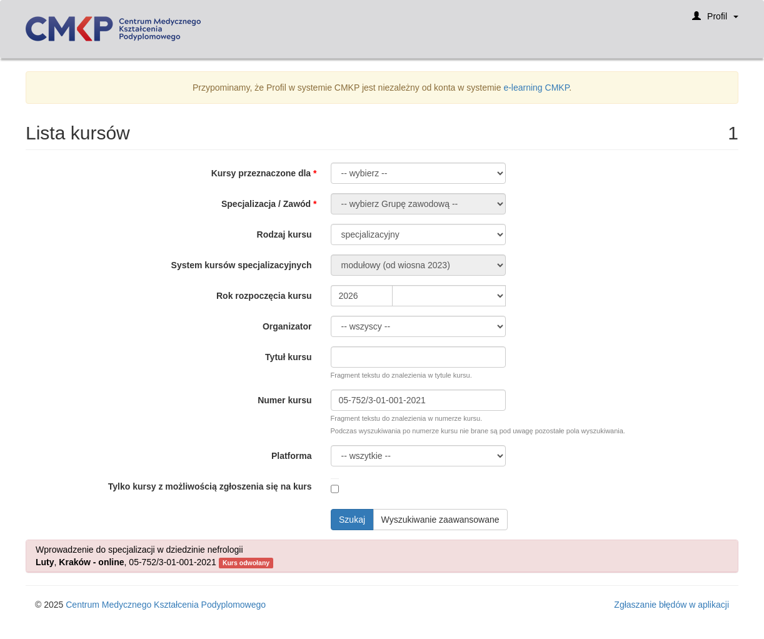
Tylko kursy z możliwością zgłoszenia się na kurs (210, 486)
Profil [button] (715, 20)
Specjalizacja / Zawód (266, 204)
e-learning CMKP (536, 88)
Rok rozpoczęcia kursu (264, 296)
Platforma (291, 456)
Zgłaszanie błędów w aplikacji (671, 605)
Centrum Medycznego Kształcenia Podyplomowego (166, 605)
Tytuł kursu (288, 357)
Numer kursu (284, 400)
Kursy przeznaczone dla (261, 173)
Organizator (287, 326)
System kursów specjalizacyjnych (241, 265)
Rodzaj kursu (284, 234)
